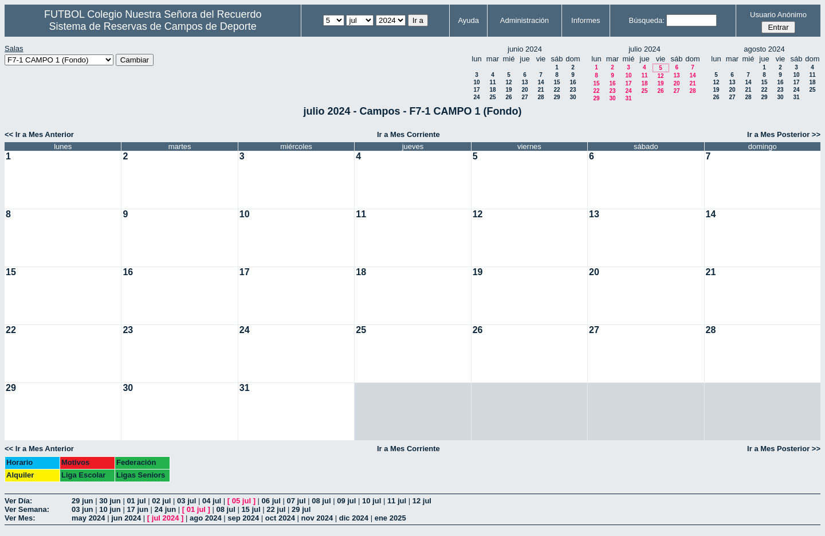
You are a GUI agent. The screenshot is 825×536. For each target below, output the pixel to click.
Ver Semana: (27, 509)
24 (476, 97)
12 (508, 82)
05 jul (241, 500)
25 (492, 97)
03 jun (82, 509)
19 (508, 90)
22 (556, 90)
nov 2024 (317, 518)
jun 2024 (126, 518)
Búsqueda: (647, 20)
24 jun (165, 509)
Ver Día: (18, 500)
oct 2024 (280, 518)
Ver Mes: (20, 518)
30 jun (110, 500)
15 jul (250, 509)
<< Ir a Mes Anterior (39, 134)
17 (476, 90)
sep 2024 (243, 518)
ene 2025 (390, 518)
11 (492, 82)
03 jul (186, 500)
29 (556, 97)
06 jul (271, 500)
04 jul (211, 500)
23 (572, 90)
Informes (585, 20)
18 (492, 90)
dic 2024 (353, 518)
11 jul (396, 500)
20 (524, 90)
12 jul (421, 500)
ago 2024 (206, 518)
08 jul (321, 500)
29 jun (82, 500)
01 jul (136, 500)
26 (508, 97)
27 (524, 97)
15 (556, 82)
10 (476, 82)
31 (628, 98)
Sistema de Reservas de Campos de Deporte (153, 26)
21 (540, 90)
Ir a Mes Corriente (408, 134)
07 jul (295, 500)
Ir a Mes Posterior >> (783, 134)
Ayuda (468, 20)
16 (572, 82)
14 (540, 82)
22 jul (275, 509)
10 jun (110, 509)
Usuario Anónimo (778, 14)
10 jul (371, 500)
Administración (524, 20)
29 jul (301, 509)
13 (524, 82)
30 (572, 97)
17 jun (137, 509)
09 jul (346, 500)
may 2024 (88, 518)
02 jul (161, 500)
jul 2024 (165, 518)
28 (540, 97)
